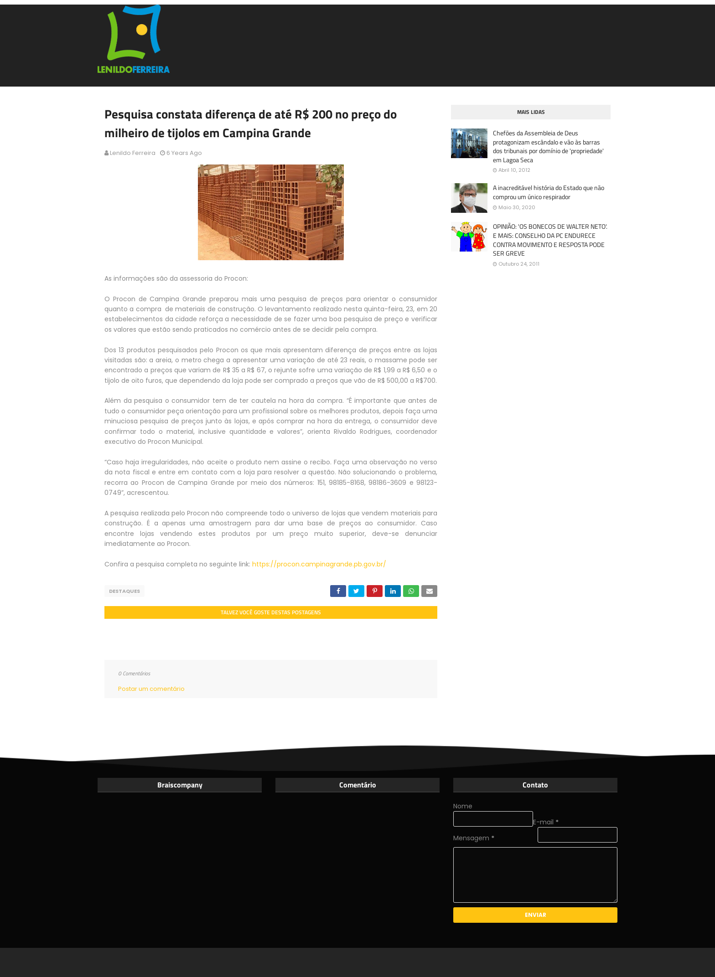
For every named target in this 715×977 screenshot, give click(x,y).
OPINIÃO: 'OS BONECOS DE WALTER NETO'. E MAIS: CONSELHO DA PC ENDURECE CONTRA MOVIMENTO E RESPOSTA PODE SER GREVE (550, 239)
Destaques (124, 591)
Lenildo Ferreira (132, 153)
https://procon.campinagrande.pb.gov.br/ (319, 564)
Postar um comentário (151, 688)
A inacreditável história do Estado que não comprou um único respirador (548, 192)
